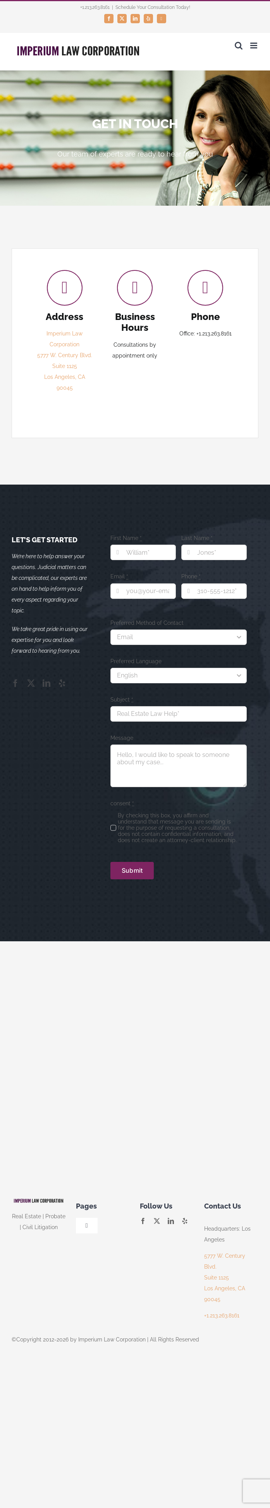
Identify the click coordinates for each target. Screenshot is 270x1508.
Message (121, 738)
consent (122, 803)
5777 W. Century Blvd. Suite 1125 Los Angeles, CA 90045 (224, 1277)
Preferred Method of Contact (147, 623)
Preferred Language (136, 661)
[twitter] (31, 683)
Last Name (197, 538)
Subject (121, 699)
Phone (191, 576)
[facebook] (15, 683)
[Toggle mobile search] (238, 45)
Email (119, 576)
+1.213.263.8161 (221, 1315)
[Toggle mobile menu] (254, 45)
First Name (126, 538)
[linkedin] (46, 683)
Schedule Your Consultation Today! (152, 7)
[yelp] (62, 683)
